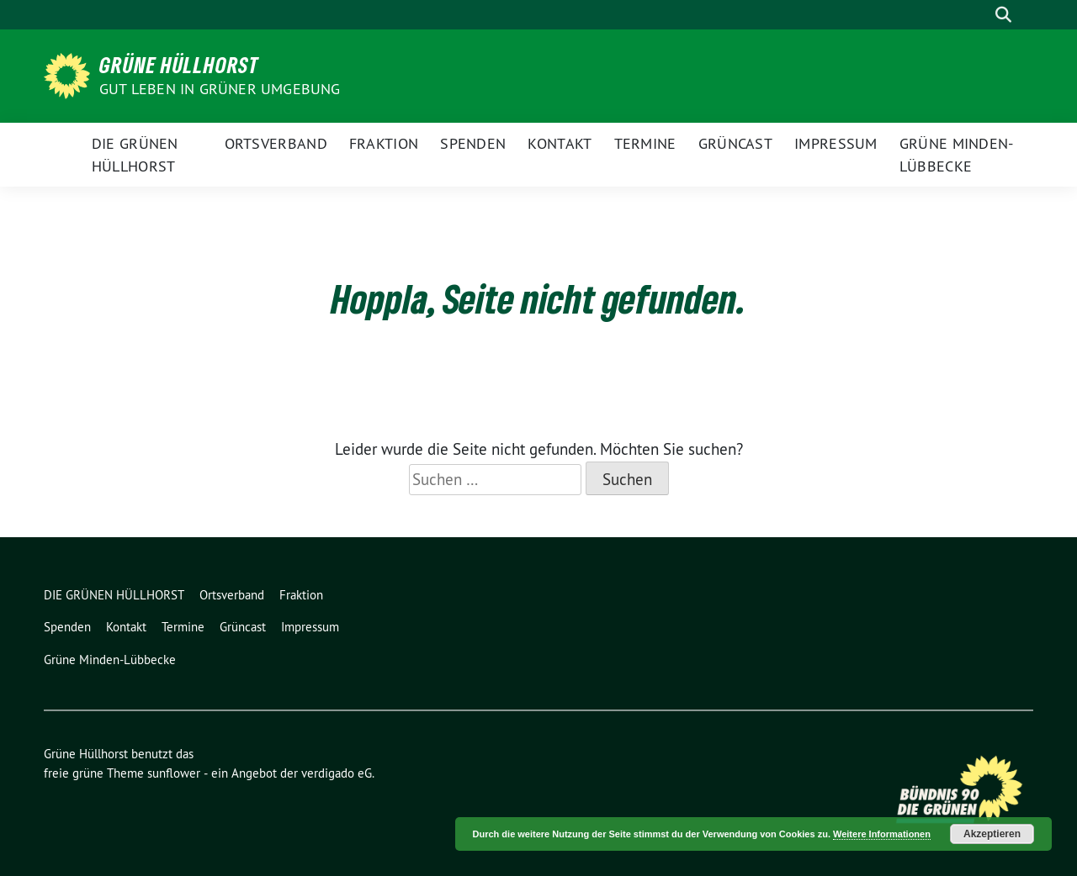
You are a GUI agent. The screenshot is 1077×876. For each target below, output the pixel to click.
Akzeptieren (992, 834)
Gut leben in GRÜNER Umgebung (220, 88)
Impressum (836, 143)
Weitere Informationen (882, 834)
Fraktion (383, 143)
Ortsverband (276, 143)
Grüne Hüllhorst (179, 64)
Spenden (473, 143)
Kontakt (560, 143)
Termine (645, 143)
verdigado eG (336, 773)
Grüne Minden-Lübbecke (956, 155)
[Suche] (979, 14)
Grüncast (735, 143)
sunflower (173, 773)
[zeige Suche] (1003, 14)
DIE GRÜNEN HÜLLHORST (135, 155)
